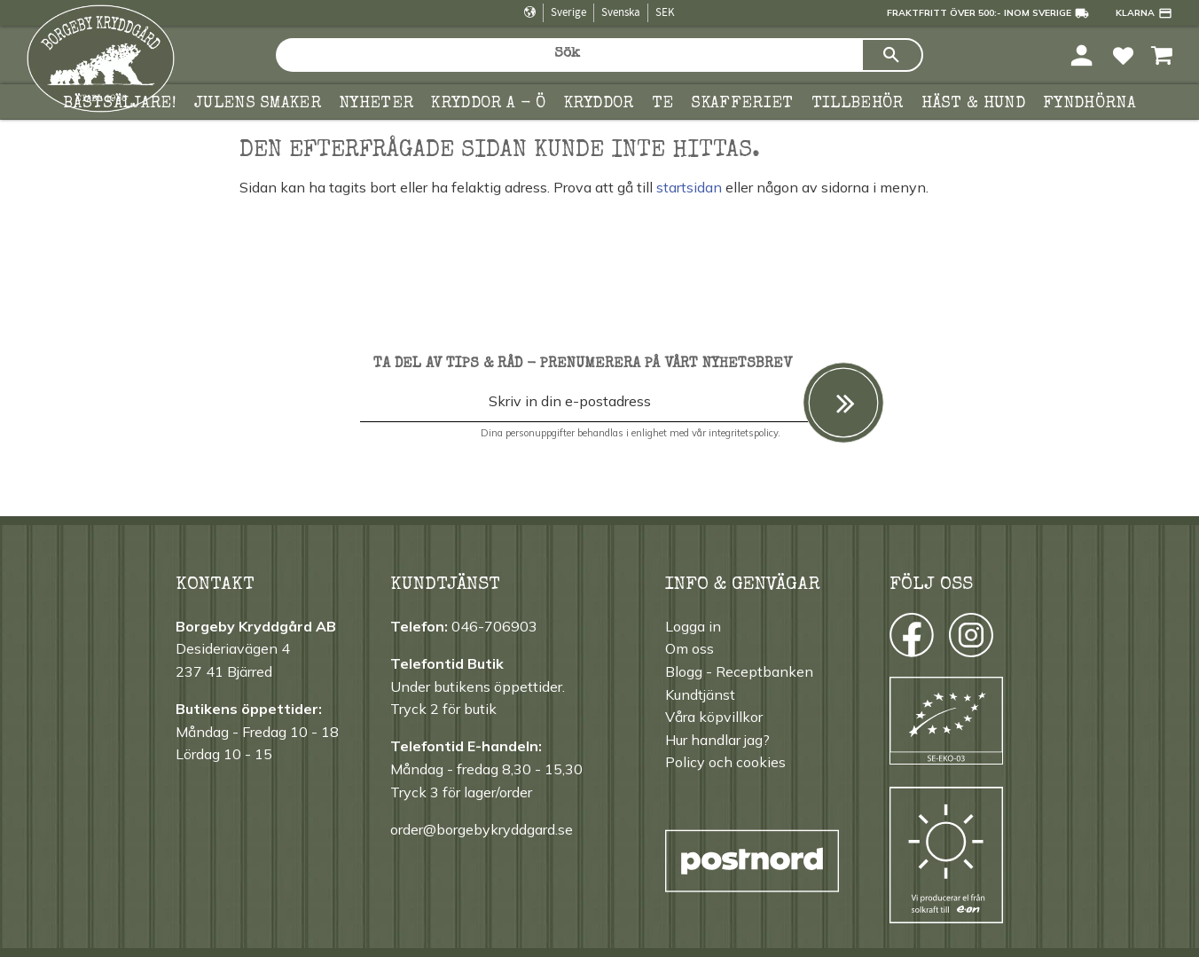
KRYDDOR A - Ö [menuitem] (488, 104)
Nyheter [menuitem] (376, 104)
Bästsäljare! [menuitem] (119, 104)
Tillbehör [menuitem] (857, 104)
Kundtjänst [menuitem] (700, 694)
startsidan (689, 187)
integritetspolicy (743, 433)
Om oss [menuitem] (689, 648)
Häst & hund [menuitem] (973, 104)
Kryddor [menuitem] (599, 104)
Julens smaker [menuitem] (257, 104)
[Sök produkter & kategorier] (568, 55)
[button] (1123, 54)
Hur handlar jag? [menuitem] (717, 740)
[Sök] (892, 55)
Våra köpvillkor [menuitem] (714, 717)
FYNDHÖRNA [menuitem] (1089, 104)
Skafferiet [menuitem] (742, 104)
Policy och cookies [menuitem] (725, 762)
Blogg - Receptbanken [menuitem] (739, 671)
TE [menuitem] (663, 104)
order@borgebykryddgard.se (481, 829)
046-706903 (494, 626)
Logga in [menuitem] (693, 626)
